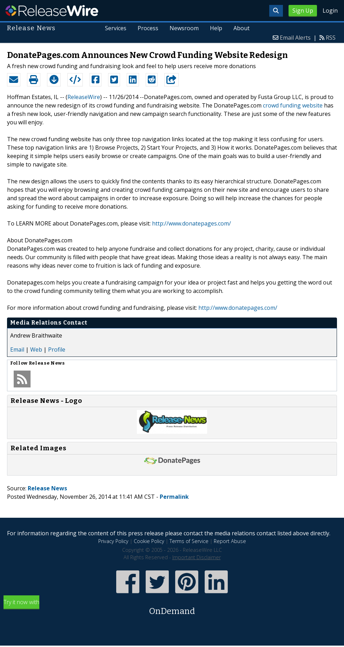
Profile (56, 349)
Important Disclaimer (196, 557)
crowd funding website (293, 105)
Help (216, 28)
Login (330, 10)
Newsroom (184, 28)
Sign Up (302, 10)
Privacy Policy (113, 541)
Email (17, 349)
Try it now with (172, 607)
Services (116, 28)
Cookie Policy (149, 541)
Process (148, 28)
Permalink (174, 497)
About (241, 28)
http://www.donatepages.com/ (191, 223)
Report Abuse (230, 541)
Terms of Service (189, 541)
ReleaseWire (52, 11)
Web (36, 349)
